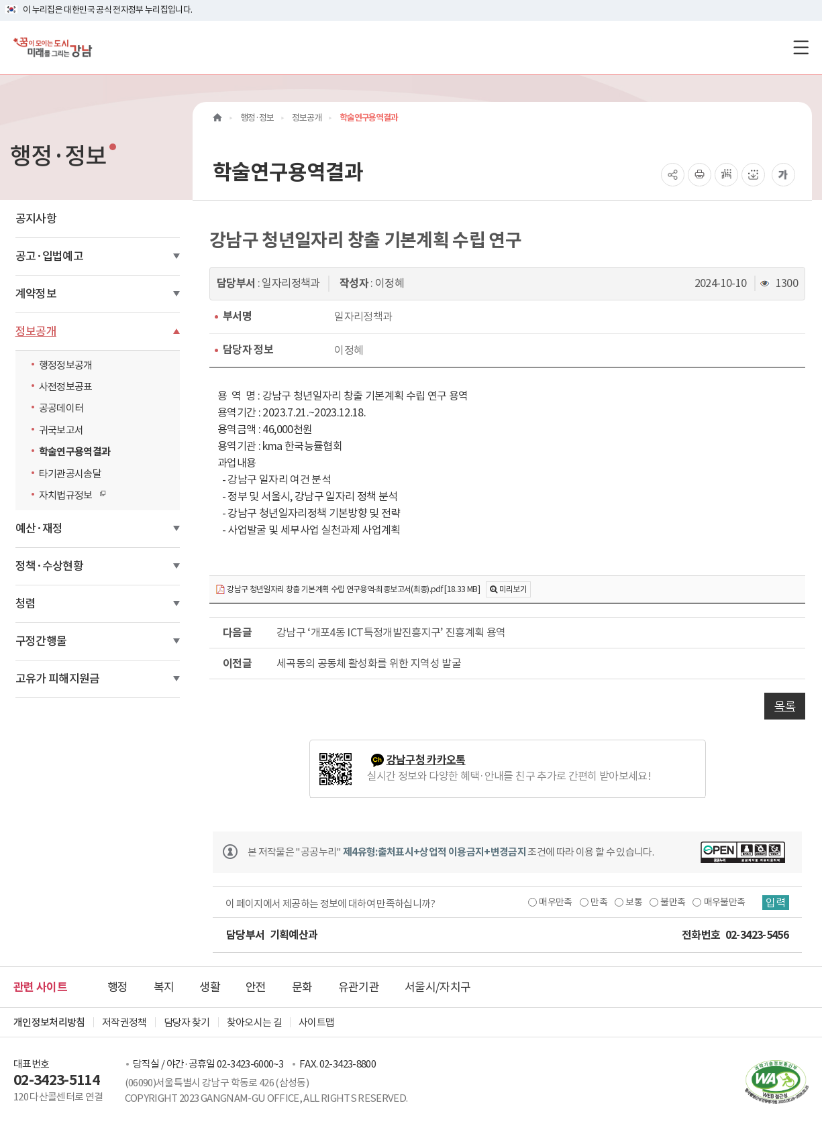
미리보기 (513, 589)
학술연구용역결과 (75, 451)
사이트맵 (316, 1022)
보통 (633, 902)
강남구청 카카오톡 (426, 760)
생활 (209, 987)
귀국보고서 (61, 430)
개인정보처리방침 (49, 1022)
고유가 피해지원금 (57, 678)
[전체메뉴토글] (801, 47)
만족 (598, 902)
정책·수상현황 (49, 566)
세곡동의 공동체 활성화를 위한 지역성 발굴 (368, 663)
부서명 (237, 316)
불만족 (672, 902)
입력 (776, 902)
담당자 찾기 (187, 1022)
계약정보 (35, 293)
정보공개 (35, 331)
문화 (302, 987)
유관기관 (358, 987)
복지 (164, 987)
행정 (117, 987)
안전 (256, 987)
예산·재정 (39, 528)
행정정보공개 (66, 365)
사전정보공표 (66, 386)
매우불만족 (725, 902)
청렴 (25, 603)
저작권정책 (124, 1022)
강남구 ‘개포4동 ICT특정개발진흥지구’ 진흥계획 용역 (391, 632)
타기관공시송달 (70, 473)
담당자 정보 (248, 350)
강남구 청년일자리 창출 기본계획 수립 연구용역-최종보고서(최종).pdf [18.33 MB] (347, 589)
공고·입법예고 (49, 256)
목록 (784, 706)
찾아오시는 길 (254, 1022)
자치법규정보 (69, 495)
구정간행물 (41, 641)
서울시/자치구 (437, 987)
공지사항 (35, 218)
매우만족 (555, 902)
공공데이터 (61, 408)
